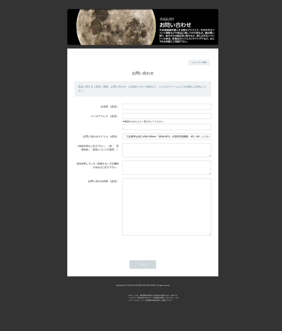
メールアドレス (99, 116)
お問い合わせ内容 (98, 185)
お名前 (104, 106)
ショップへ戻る (199, 62)
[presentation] (149, 261)
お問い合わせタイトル (95, 136)
